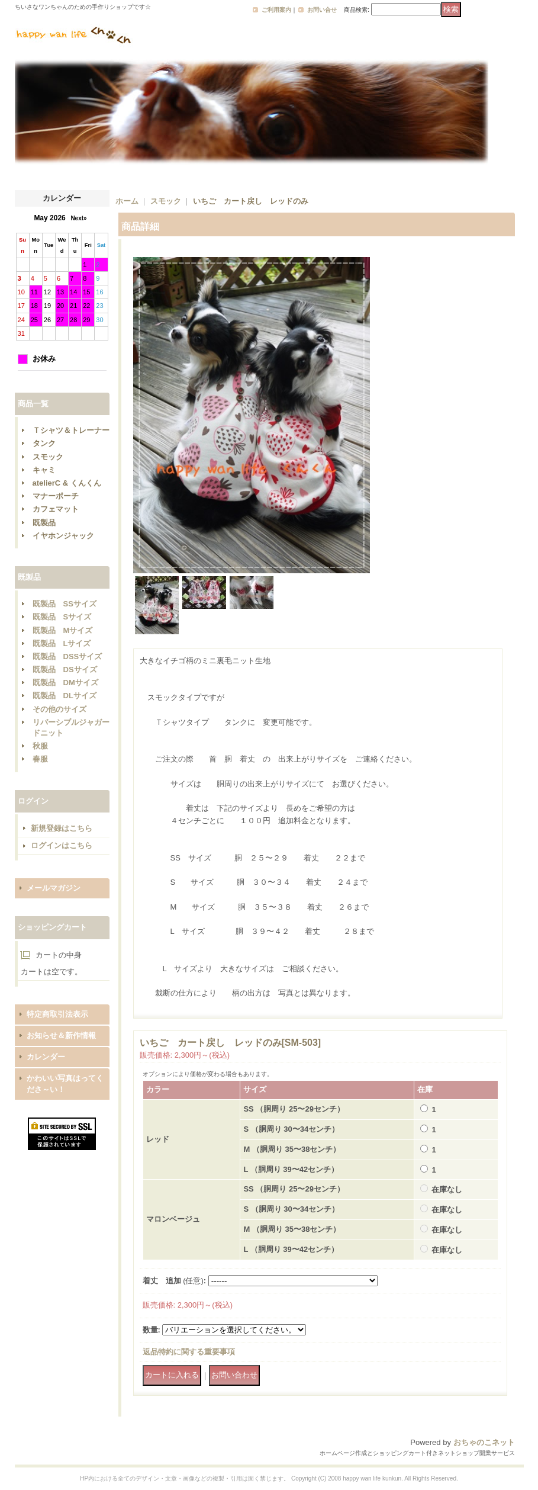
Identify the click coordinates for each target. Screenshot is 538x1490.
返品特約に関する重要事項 (189, 1351)
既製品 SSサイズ (64, 603)
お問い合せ (322, 10)
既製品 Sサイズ (62, 616)
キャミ (44, 469)
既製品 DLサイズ (64, 695)
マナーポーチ (56, 496)
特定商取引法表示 (57, 1014)
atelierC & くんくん (67, 483)
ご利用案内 (276, 10)
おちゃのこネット (484, 1442)
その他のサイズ (59, 709)
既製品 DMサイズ (65, 682)
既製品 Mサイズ (63, 630)
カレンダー (46, 1056)
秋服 (40, 745)
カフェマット (56, 509)
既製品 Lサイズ (62, 643)
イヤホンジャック (63, 535)
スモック (48, 456)
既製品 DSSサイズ (67, 656)
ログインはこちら (61, 845)
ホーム (126, 201)
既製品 (44, 522)
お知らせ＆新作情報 (61, 1035)
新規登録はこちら (61, 828)
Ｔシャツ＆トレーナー (71, 430)
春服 (40, 758)
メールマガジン (53, 888)
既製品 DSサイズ (65, 669)
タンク (44, 443)
